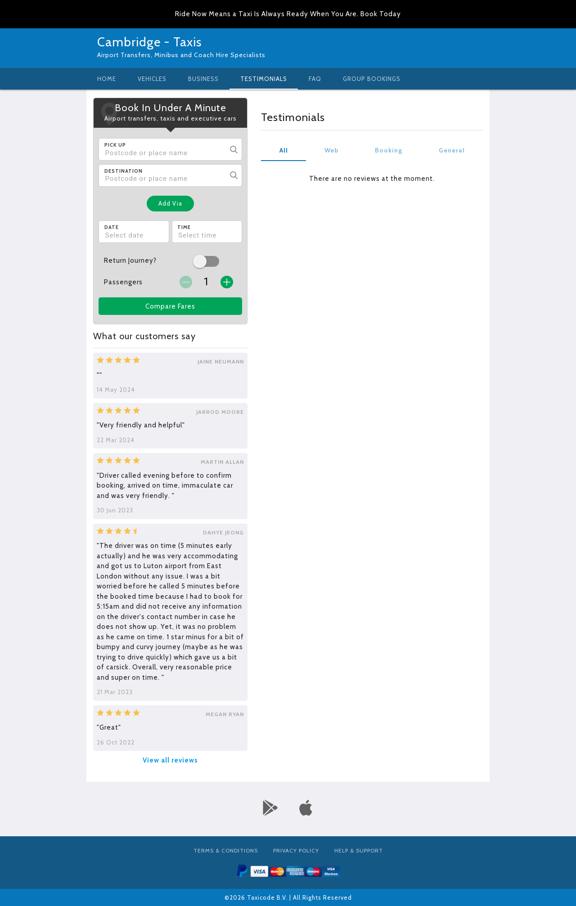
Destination (123, 171)
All (283, 150)
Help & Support (358, 850)
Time (184, 227)
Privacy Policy (296, 850)
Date (111, 227)
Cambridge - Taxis (149, 41)
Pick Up (115, 145)
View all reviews (170, 760)
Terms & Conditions (226, 850)
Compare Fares (170, 306)
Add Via (170, 203)
